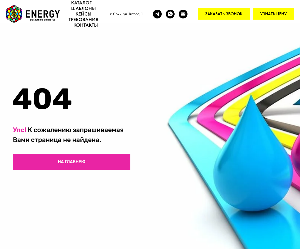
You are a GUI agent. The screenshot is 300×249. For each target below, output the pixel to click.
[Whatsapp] (170, 14)
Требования (83, 19)
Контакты (86, 25)
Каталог (81, 3)
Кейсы (83, 14)
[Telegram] (157, 14)
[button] (224, 14)
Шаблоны (83, 8)
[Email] (183, 14)
